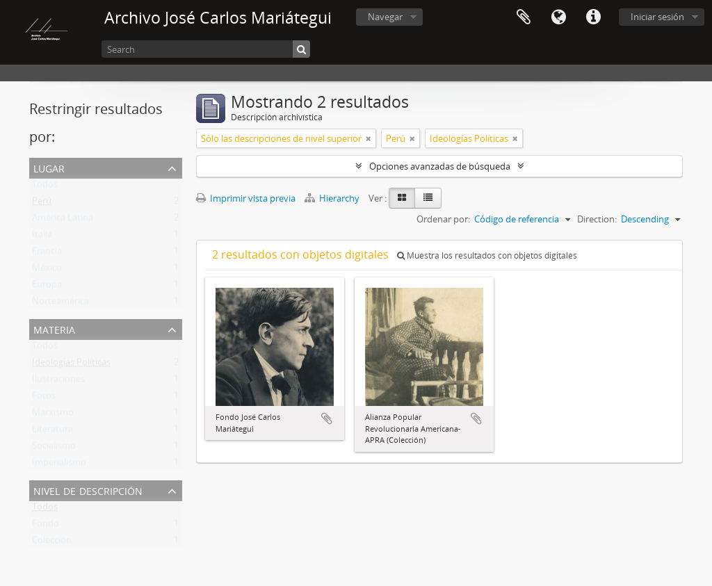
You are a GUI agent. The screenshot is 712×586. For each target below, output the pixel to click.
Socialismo (54, 448)
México (47, 270)
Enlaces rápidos (593, 17)
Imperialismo (59, 465)
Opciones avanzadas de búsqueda (439, 166)
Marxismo (53, 415)
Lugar (49, 167)
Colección (52, 543)
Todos (45, 187)
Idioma (558, 17)
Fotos (44, 398)
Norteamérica (60, 304)
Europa (47, 287)
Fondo (45, 526)
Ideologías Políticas (71, 365)
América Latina (62, 220)
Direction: (597, 219)
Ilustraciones (58, 381)
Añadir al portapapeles (327, 418)
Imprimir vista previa (246, 198)
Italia (42, 237)
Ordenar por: (443, 219)
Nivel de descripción (88, 489)
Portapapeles (523, 17)
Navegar (385, 16)
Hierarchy (333, 198)
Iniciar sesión (657, 16)
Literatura (52, 431)
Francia (47, 253)
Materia (54, 328)
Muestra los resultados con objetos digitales (487, 255)
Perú (41, 203)
